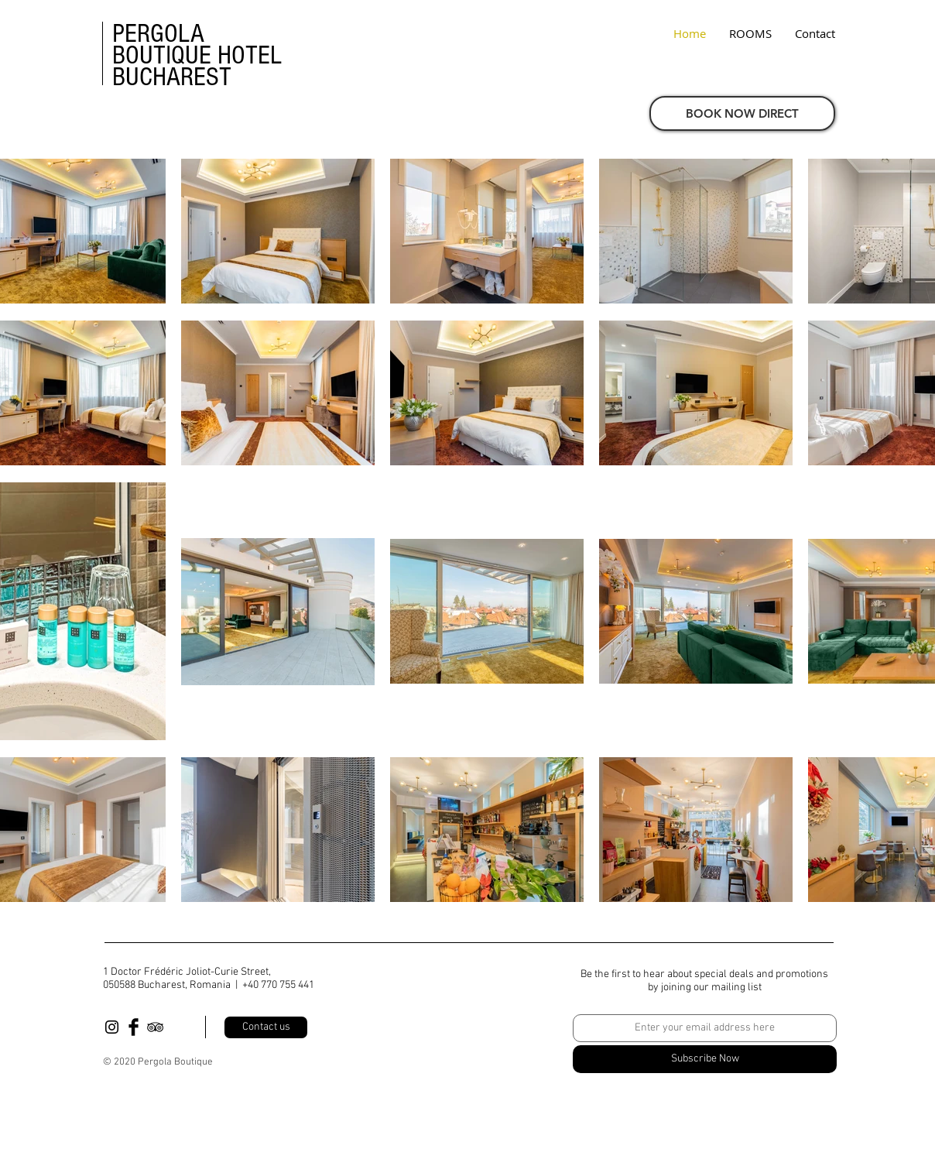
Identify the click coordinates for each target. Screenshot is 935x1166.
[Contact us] (265, 1027)
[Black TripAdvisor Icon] (155, 1027)
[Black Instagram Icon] (112, 1027)
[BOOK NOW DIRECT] (742, 113)
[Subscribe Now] (705, 1059)
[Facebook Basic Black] (133, 1027)
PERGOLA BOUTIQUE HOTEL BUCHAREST (197, 55)
